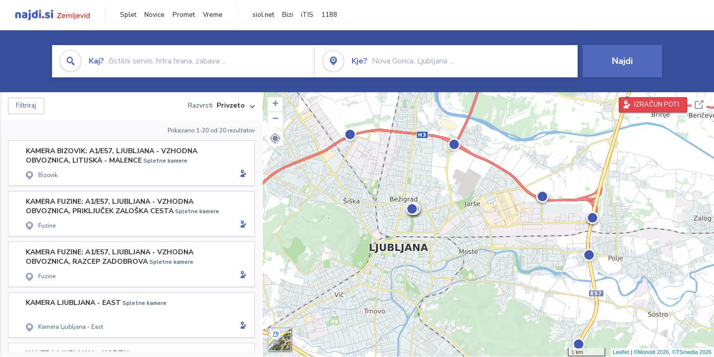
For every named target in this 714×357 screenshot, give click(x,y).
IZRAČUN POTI (656, 104)
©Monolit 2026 (651, 352)
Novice (154, 14)
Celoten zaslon (699, 105)
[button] (275, 138)
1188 (329, 14)
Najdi (622, 61)
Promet (184, 14)
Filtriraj (26, 105)
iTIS (307, 14)
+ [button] (275, 104)
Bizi (287, 14)
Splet (128, 14)
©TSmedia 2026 (692, 352)
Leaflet (621, 352)
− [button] (275, 119)
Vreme (213, 14)
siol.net (263, 14)
